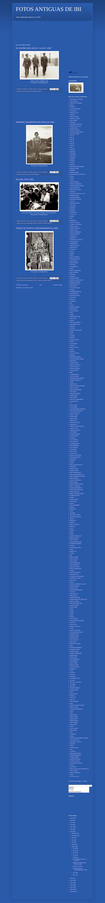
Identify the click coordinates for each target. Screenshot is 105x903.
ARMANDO (73, 153)
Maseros (72, 503)
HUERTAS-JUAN (74, 362)
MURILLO (72, 530)
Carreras (72, 201)
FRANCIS (72, 328)
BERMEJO (72, 170)
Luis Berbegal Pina (74, 443)
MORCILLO (73, 520)
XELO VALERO (74, 770)
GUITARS (72, 351)
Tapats (71, 711)
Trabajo (72, 736)
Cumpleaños (73, 249)
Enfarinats (72, 274)
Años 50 (23, 280)
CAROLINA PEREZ (75, 197)
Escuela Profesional (75, 287)
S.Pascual (72, 674)
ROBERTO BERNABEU (76, 653)
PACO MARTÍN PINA (75, 563)
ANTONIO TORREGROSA (76, 132)
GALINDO (72, 336)
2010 (71, 887)
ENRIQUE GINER (74, 278)
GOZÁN (72, 341)
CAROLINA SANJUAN (75, 199)
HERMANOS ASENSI (75, 357)
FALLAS (72, 305)
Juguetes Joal (73, 420)
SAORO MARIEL (74, 690)
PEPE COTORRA (74, 601)
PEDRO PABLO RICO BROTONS (78, 599)
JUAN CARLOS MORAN (76, 411)
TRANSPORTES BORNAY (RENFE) (79, 738)
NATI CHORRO (74, 539)
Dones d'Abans (74, 261)
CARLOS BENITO (74, 182)
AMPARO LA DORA (75, 118)
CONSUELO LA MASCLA (76, 239)
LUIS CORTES (73, 447)
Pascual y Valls (73, 588)
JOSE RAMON (73, 395)
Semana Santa (73, 693)
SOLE (71, 703)
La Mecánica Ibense (75, 434)
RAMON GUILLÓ (74, 638)
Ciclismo (72, 216)
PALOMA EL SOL (74, 574)
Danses (72, 251)
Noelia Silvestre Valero (75, 547)
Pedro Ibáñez (73, 595)
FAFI (71, 303)
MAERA (72, 463)
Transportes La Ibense (75, 741)
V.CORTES (73, 751)
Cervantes (72, 209)
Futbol (71, 334)
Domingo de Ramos (75, 259)
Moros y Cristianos (38, 223)
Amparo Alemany (74, 116)
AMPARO (72, 114)
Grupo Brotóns (73, 343)
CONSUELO (73, 237)
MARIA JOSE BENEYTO (76, 488)
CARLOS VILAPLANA (75, 189)
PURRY (72, 628)
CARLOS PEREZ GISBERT (77, 185)
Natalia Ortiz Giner (74, 538)
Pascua (27, 174)
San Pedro (72, 686)
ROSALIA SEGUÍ (74, 665)
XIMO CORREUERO (75, 772)
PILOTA (72, 611)
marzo (73, 844)
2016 (71, 829)
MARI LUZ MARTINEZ (75, 480)
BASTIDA (72, 160)
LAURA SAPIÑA (74, 436)
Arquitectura (73, 155)
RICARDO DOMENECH (76, 647)
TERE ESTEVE (74, 718)
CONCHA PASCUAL (75, 228)
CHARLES (72, 211)
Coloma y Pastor (74, 226)
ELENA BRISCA (74, 266)
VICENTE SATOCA (75, 761)
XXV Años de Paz (74, 776)
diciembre (74, 833)
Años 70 (72, 147)
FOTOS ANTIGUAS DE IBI (48, 9)
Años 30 (72, 139)
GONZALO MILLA (74, 339)
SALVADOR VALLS (75, 678)
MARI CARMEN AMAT (75, 472)
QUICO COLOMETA (75, 630)
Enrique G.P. (73, 276)
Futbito (71, 332)
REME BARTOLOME (75, 643)
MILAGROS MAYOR (75, 514)
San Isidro (72, 680)
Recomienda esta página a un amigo (77, 781)
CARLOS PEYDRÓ (75, 187)
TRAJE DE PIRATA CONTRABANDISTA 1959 (37, 228)
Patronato (72, 591)
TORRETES (73, 734)
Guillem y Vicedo (74, 347)
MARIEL (72, 497)
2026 (71, 818)
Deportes (72, 253)
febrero (73, 846)
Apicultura (72, 149)
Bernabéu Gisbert (74, 172)
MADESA (72, 461)
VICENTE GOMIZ (74, 757)
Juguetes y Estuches (75, 430)
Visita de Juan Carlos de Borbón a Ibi (79, 768)
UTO (71, 749)
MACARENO (73, 459)
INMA (71, 372)
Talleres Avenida (74, 707)
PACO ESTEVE (74, 559)
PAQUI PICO (73, 580)
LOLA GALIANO (74, 441)
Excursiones (73, 297)
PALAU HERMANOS (75, 572)
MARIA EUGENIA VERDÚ (76, 484)
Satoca (71, 691)
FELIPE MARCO (74, 311)
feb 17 (74, 875)
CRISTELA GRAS (74, 245)
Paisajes (72, 570)
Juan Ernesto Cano (75, 413)
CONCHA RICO (74, 230)
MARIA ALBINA (74, 482)
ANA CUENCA (73, 120)
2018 (71, 824)
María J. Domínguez (75, 486)
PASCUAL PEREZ (74, 586)
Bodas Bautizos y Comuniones (77, 174)
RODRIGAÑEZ (73, 655)
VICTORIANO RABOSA (76, 763)
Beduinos (72, 164)
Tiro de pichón (73, 724)
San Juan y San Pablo (75, 682)
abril (73, 842)
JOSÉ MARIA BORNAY (76, 389)
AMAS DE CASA (74, 112)
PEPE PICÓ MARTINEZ (76, 603)
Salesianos (72, 676)
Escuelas (72, 289)
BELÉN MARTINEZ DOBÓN (77, 166)
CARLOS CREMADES (75, 184)
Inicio (40, 285)
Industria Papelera (74, 366)
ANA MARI (72, 122)
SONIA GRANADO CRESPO (77, 705)
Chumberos (73, 214)
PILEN (71, 609)
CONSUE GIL (73, 236)
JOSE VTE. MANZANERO (76, 399)
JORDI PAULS (73, 384)
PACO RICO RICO (74, 566)
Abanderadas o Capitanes (76, 99)
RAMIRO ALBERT (74, 636)
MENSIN (72, 507)
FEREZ (72, 314)
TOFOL (72, 726)
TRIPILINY (72, 743)
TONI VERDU (73, 730)
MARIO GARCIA (74, 499)
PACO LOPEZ (73, 561)
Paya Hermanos (74, 593)
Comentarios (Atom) (28, 287)
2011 (71, 885)
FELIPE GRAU (73, 309)
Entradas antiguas (57, 285)
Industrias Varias (74, 370)
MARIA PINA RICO (74, 491)
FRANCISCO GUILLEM (76, 330)
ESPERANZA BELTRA (75, 291)
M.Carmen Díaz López (75, 455)
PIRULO (72, 616)
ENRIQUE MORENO (75, 282)
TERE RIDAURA (74, 720)
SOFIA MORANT (74, 701)
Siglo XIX (72, 699)
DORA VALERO (74, 262)
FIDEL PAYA (73, 318)
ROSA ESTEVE (74, 661)
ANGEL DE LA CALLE (75, 126)
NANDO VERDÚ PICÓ (75, 536)
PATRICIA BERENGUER (76, 590)
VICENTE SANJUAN (75, 759)
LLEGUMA (72, 438)
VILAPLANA (73, 767)
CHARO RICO (73, 212)
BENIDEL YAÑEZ (74, 168)
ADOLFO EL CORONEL (76, 103)
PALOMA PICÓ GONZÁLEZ (77, 576)
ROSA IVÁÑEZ (73, 663)
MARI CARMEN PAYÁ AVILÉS (77, 476)
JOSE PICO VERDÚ (75, 393)
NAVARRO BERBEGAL (76, 543)
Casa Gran (72, 205)
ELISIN (71, 268)
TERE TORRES (74, 722)
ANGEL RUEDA (74, 128)
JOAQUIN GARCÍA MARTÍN (77, 378)
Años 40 (72, 141)
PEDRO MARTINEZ (75, 597)
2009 (71, 889)
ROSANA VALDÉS (74, 666)
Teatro (71, 713)
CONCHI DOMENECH (75, 232)
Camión (72, 178)
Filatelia (72, 320)
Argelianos (72, 151)
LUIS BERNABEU (74, 445)
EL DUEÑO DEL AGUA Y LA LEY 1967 (34, 48)
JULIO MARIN (73, 432)
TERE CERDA (73, 715)
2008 (71, 891)
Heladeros (72, 355)
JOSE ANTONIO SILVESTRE (77, 386)
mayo (73, 840)
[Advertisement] (50, 25)
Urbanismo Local (74, 747)
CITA (71, 218)
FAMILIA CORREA (74, 307)
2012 (71, 882)
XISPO (71, 774)
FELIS (71, 312)
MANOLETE (73, 466)
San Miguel (73, 684)
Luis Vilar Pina (73, 453)
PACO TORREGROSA (75, 568)
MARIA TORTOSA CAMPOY (77, 493)
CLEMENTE (73, 220)
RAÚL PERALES (74, 640)
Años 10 (72, 135)
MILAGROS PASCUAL (75, 516)
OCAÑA (72, 553)
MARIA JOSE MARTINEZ (76, 489)
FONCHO (72, 326)
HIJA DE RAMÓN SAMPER (77, 359)
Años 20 (72, 137)
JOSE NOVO (73, 391)
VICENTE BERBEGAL (75, 755)
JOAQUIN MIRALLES (75, 380)
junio (73, 837)
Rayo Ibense (73, 641)
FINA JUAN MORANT (75, 322)
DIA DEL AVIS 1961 (25, 179)
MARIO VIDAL (73, 501)
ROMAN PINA (73, 657)
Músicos (72, 534)
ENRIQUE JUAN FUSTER (76, 280)
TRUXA (72, 745)
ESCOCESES (73, 286)
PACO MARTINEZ (74, 564)
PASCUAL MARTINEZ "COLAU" (78, 584)
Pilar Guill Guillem (74, 605)
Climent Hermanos (74, 222)
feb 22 (74, 855)
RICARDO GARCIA (75, 649)
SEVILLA (72, 695)
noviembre (74, 835)
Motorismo (72, 526)
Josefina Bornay (74, 401)
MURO (71, 532)
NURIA (71, 549)
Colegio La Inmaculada (75, 224)
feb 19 (74, 857)
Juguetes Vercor (74, 428)
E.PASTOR (73, 264)
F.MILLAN (72, 299)
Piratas (71, 613)
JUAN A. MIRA (73, 405)
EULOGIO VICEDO (75, 295)
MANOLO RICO (74, 468)
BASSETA (72, 159)
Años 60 (23, 91)
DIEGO (72, 255)
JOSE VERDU (73, 397)
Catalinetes (73, 207)
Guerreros (72, 345)
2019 (71, 822)
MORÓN (72, 522)
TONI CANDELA (74, 728)
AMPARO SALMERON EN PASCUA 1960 (35, 122)
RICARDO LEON (74, 651)
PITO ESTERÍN (74, 618)
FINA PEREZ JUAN (75, 324)
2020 (71, 820)
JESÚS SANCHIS (74, 376)
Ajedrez (72, 105)
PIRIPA (71, 615)
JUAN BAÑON (73, 407)
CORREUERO (73, 243)
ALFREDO (72, 107)
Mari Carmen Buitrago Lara (77, 474)
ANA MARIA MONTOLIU (76, 124)
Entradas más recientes (22, 285)
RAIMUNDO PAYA (74, 634)
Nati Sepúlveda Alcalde (75, 541)
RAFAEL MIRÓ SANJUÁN (76, 632)
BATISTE (72, 162)
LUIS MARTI (73, 449)
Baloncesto (72, 157)
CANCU (72, 180)
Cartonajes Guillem (75, 203)
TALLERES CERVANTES (76, 709)
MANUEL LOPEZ (74, 470)
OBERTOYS (73, 551)
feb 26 (74, 848)
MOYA (71, 528)
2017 (71, 827)
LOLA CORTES (74, 439)
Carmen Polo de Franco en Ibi (77, 193)
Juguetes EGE (73, 418)
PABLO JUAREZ (74, 557)
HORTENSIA (73, 361)
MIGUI (71, 511)
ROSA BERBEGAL (74, 659)
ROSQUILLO (73, 668)
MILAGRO (72, 513)
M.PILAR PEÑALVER (75, 457)
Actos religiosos (74, 101)
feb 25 (74, 850)
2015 (71, 831)
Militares (72, 518)
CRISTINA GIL (73, 247)
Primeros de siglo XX (75, 626)
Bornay (71, 176)
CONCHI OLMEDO (75, 234)
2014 (71, 878)
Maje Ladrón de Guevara (76, 464)
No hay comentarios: (43, 89)
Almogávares (73, 110)
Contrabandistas (29, 223)
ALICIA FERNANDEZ (75, 109)
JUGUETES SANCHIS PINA (77, 426)
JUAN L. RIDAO (74, 414)
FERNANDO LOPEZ (75, 316)
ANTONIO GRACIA (75, 130)
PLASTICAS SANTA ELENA (77, 620)
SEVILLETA (73, 697)
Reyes (71, 645)
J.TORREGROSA (74, 374)
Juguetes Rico (73, 424)
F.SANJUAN (73, 301)
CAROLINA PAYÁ (74, 195)
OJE (71, 555)
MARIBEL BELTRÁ (74, 495)
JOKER (72, 382)
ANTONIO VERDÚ (74, 134)
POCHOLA (72, 622)
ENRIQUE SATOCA (75, 284)
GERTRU (72, 337)
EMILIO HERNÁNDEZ (75, 270)
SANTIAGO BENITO (36, 91)
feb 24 (74, 853)
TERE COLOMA (74, 716)
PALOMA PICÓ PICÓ (75, 578)
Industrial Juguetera (75, 368)
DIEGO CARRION (74, 257)
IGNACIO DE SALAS (75, 364)
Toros (71, 732)
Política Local (29, 91)
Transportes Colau (74, 740)
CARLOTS (72, 191)
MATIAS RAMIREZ (74, 505)
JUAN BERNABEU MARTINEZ (77, 409)
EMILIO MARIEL (74, 272)
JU (70, 403)
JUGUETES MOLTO (75, 422)
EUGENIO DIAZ (74, 293)
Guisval (72, 349)
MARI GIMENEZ (74, 478)
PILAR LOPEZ (73, 607)
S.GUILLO (72, 672)
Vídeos (71, 765)
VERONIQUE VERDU (75, 753)
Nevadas (72, 545)
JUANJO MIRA (73, 416)
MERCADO (73, 509)
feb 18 (74, 872)
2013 (71, 880)
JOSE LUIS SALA (74, 387)
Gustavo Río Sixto (74, 353)
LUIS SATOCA (73, 451)
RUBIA (71, 670)
